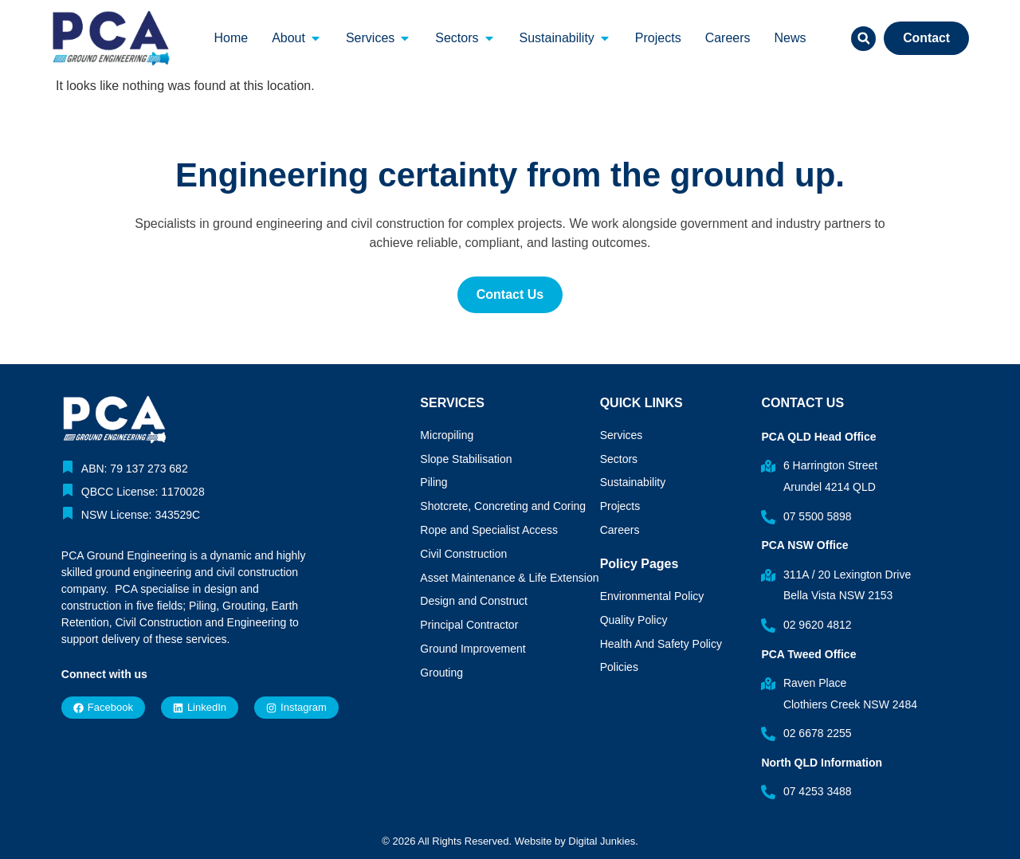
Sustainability (633, 482)
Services (621, 435)
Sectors (619, 459)
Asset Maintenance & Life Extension (509, 577)
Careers (620, 530)
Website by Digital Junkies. (576, 841)
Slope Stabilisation (466, 459)
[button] (861, 38)
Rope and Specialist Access (489, 530)
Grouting (441, 672)
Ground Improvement (472, 648)
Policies (619, 667)
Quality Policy (634, 620)
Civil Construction (463, 553)
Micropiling (446, 435)
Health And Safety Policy (661, 643)
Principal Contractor (469, 624)
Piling (433, 482)
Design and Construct (474, 600)
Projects (620, 506)
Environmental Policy (652, 596)
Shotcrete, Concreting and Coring (503, 506)
